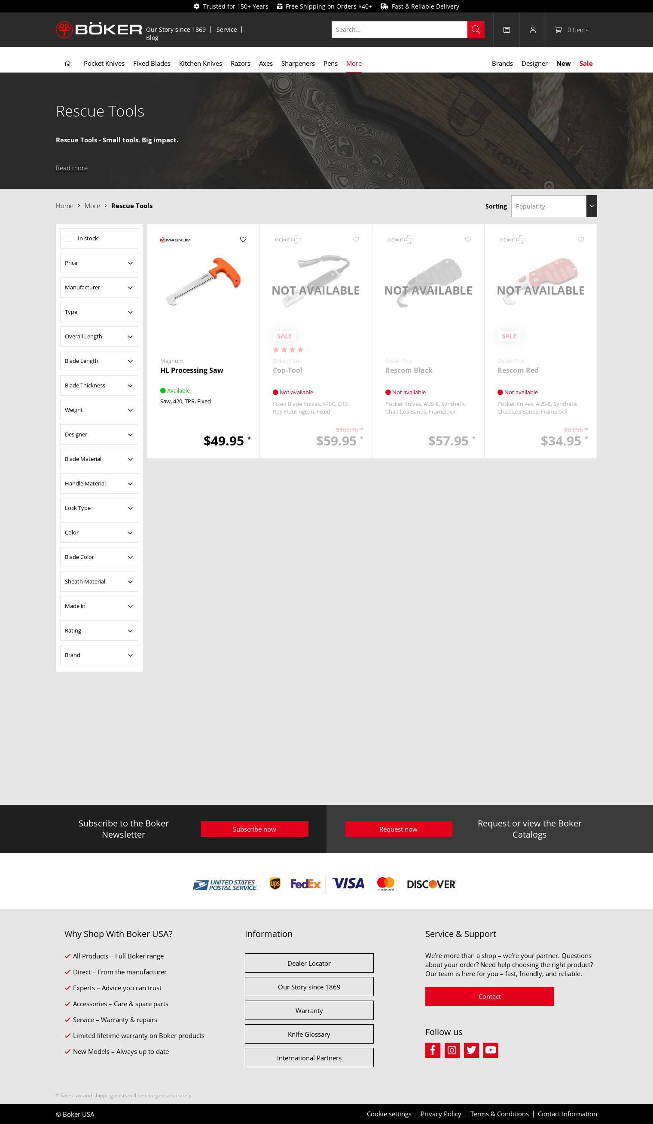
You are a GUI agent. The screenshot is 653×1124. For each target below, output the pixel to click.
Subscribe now (254, 829)
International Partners (309, 1057)
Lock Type (78, 508)
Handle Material (85, 483)
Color (72, 532)
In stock (88, 238)
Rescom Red (518, 370)
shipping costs (110, 1095)
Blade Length (81, 361)
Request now (398, 829)
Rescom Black (409, 370)
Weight (74, 410)
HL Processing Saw (191, 370)
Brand (72, 655)
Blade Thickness (85, 385)
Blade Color (79, 557)
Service (227, 29)
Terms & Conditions (499, 1113)
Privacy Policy (441, 1113)
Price (71, 263)
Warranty (309, 1010)
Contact (490, 996)
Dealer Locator (309, 963)
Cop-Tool (287, 370)
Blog (152, 38)
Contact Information (567, 1113)
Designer (76, 434)
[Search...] (408, 29)
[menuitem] (176, 29)
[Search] (476, 29)
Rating (73, 630)
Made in (75, 606)
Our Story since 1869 (176, 29)
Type (71, 312)
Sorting (496, 206)
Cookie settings (389, 1113)
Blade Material (83, 459)
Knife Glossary (309, 1034)
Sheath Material (85, 581)
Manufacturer (82, 287)
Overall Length (83, 336)
